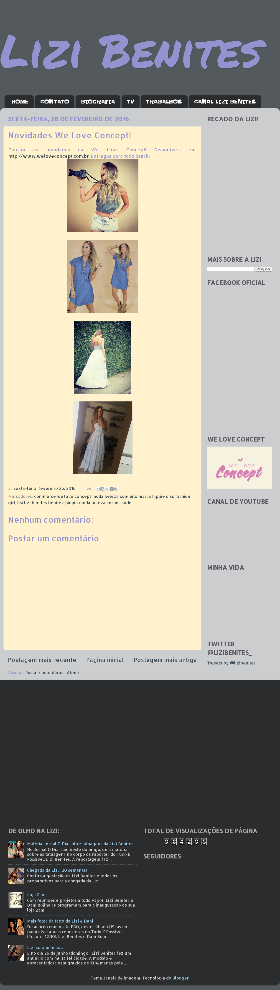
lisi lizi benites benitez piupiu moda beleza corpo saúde (74, 502)
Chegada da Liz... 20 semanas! (57, 870)
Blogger (180, 977)
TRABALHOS (164, 101)
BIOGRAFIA (98, 101)
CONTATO (54, 101)
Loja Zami (37, 894)
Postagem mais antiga (165, 659)
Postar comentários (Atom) (52, 672)
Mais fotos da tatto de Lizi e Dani (60, 920)
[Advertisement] (239, 219)
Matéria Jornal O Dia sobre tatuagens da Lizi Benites (80, 843)
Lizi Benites (131, 49)
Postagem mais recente (42, 659)
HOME (19, 101)
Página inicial (105, 659)
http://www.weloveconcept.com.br (48, 156)
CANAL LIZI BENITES (225, 101)
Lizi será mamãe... (45, 947)
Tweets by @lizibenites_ (232, 662)
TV (130, 101)
